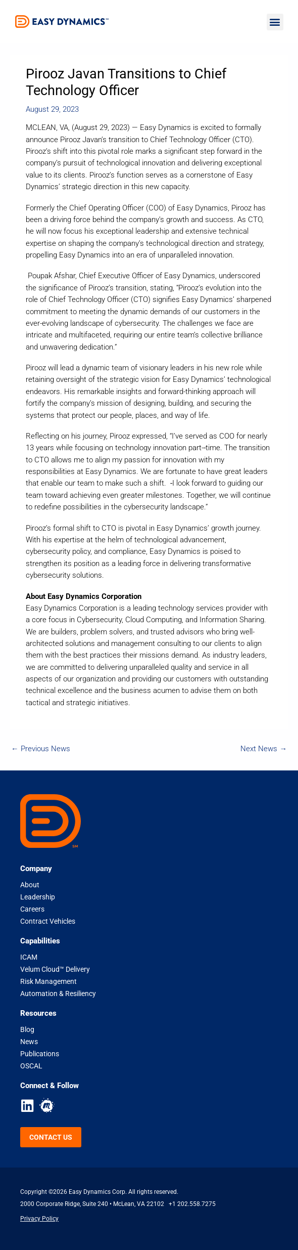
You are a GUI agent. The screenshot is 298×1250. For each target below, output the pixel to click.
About (29, 885)
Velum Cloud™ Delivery (55, 969)
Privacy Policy (39, 1218)
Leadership (37, 897)
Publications (39, 1054)
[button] (275, 22)
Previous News (40, 748)
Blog (27, 1029)
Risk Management (48, 981)
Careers (32, 909)
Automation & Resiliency (58, 993)
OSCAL (31, 1066)
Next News (263, 748)
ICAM (28, 957)
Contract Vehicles (47, 921)
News (29, 1042)
